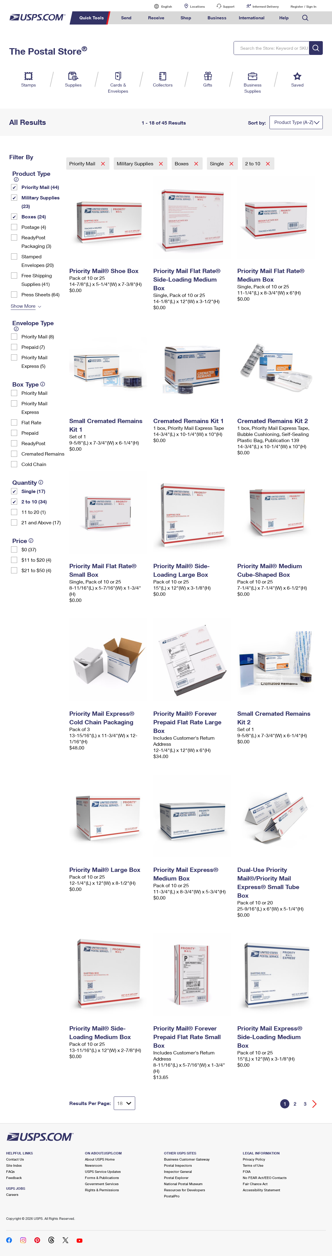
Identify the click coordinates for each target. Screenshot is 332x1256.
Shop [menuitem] (186, 17)
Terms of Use (253, 1165)
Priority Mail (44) (40, 187)
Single (217, 163)
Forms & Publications (102, 1178)
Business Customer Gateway (187, 1159)
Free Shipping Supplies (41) (36, 279)
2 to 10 (253, 163)
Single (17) (33, 491)
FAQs (10, 1171)
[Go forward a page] (314, 1104)
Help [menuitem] (284, 17)
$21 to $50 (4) (36, 570)
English (160, 6)
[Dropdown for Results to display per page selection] (124, 1103)
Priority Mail (34, 393)
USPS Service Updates (103, 1171)
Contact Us (15, 1159)
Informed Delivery (266, 6)
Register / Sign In (303, 6)
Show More (23, 306)
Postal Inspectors (178, 1165)
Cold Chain (33, 464)
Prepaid (29, 433)
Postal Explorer (176, 1178)
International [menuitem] (252, 17)
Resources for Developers (184, 1190)
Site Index (14, 1165)
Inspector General (178, 1171)
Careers (12, 1194)
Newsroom (93, 1165)
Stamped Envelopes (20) (37, 260)
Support (229, 6)
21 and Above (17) (41, 522)
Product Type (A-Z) (293, 122)
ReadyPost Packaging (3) (36, 241)
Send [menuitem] (126, 17)
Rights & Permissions (102, 1190)
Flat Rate (31, 422)
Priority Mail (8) (37, 336)
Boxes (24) (33, 216)
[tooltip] (16, 179)
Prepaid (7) (33, 347)
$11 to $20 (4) (36, 560)
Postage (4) (33, 227)
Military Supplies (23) (40, 202)
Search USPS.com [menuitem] (305, 18)
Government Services (102, 1184)
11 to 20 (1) (33, 512)
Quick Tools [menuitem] (91, 17)
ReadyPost (33, 443)
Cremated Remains (42, 454)
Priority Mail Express (34, 407)
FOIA (246, 1171)
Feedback (14, 1178)
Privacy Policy (254, 1159)
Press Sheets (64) (40, 294)
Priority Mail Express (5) (34, 361)
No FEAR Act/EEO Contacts (265, 1178)
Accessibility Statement (261, 1190)
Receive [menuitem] (156, 17)
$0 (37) (28, 549)
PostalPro (172, 1196)
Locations (197, 6)
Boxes (182, 163)
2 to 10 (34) (34, 501)
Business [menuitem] (217, 17)
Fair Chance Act (255, 1184)
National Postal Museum (183, 1184)
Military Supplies (136, 163)
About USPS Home (100, 1159)
